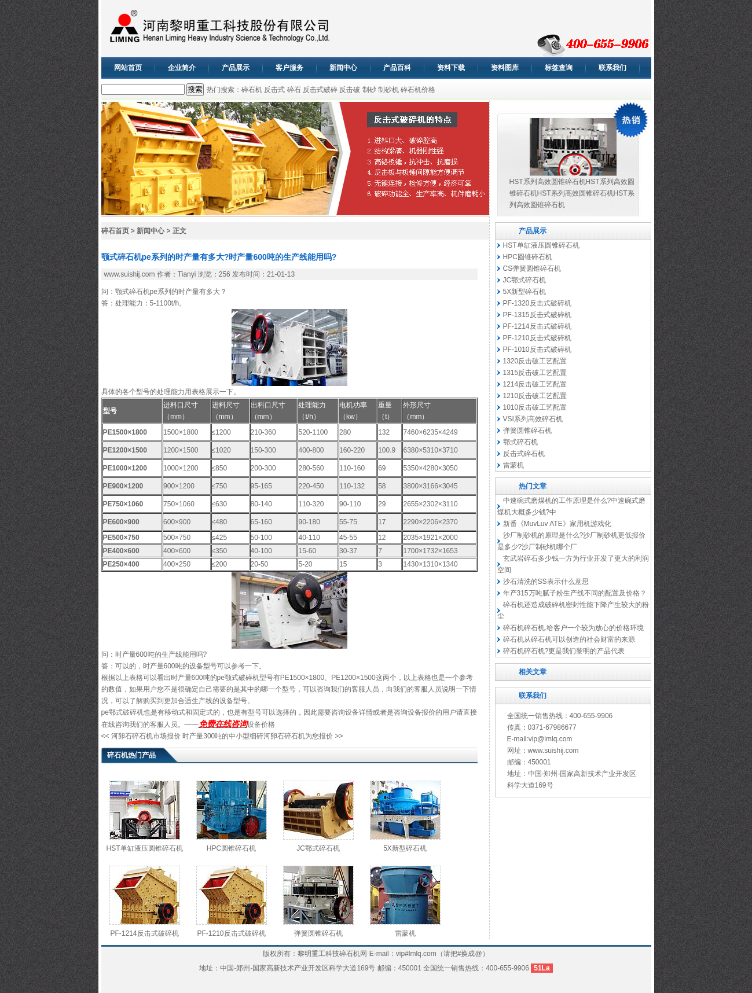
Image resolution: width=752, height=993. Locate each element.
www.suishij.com (129, 274)
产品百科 (397, 68)
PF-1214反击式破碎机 (144, 933)
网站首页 (128, 68)
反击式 (274, 90)
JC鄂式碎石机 (318, 848)
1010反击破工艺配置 (535, 407)
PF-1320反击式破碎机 (537, 303)
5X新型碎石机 (405, 848)
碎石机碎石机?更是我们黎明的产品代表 (564, 651)
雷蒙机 (405, 933)
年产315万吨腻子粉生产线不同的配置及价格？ (575, 593)
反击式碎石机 (524, 454)
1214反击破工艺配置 (535, 384)
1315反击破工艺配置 (535, 373)
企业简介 (182, 68)
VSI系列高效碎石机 (533, 419)
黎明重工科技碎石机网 (332, 954)
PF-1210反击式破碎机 (231, 933)
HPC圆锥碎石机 (231, 848)
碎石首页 (115, 231)
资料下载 (451, 68)
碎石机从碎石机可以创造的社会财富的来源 (569, 639)
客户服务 (289, 68)
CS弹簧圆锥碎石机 (532, 268)
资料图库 (505, 68)
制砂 (369, 90)
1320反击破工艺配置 (535, 361)
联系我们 (612, 68)
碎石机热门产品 (131, 755)
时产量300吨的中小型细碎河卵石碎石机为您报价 (257, 736)
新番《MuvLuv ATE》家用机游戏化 (557, 524)
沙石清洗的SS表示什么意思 (546, 582)
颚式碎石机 (132, 292)
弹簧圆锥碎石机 (318, 933)
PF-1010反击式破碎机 (537, 349)
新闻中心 (343, 68)
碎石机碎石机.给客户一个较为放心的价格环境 (573, 628)
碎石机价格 (418, 90)
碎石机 (251, 90)
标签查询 (559, 68)
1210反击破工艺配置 (535, 396)
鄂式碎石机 (520, 442)
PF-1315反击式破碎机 (537, 315)
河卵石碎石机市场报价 (146, 736)
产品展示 (236, 68)
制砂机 (388, 90)
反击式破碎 (320, 90)
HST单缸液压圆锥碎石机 (145, 848)
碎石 (294, 90)
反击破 (349, 90)
